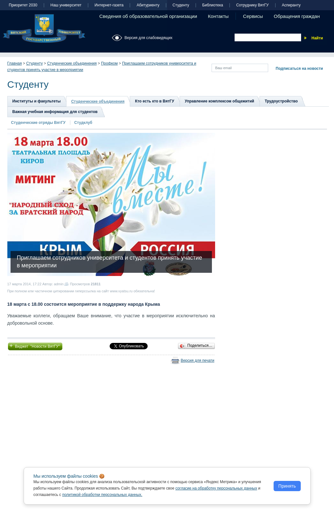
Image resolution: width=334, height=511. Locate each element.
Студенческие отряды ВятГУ (39, 122)
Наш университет (66, 5)
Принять (287, 486)
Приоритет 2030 (23, 5)
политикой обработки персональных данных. (102, 494)
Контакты (218, 16)
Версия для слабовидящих (149, 38)
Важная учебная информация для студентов (55, 112)
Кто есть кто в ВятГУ (154, 101)
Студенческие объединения (72, 63)
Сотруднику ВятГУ (252, 5)
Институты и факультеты (36, 101)
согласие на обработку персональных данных (216, 488)
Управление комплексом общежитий (219, 101)
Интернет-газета (109, 5)
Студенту (181, 5)
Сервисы (253, 16)
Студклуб (83, 122)
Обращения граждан (297, 16)
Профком (109, 63)
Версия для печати (197, 360)
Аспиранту (291, 5)
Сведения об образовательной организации (148, 16)
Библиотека (212, 5)
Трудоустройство (281, 101)
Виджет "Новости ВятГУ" (35, 346)
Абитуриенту (147, 5)
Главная (14, 63)
